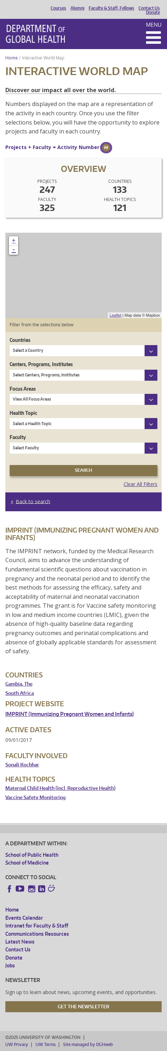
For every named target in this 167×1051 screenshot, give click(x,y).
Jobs (10, 965)
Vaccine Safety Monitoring (35, 797)
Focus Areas (23, 389)
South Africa (19, 693)
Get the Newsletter (83, 1006)
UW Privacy (16, 1044)
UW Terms (46, 1044)
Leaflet (115, 315)
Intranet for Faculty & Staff (36, 926)
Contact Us (149, 8)
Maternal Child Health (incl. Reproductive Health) (60, 788)
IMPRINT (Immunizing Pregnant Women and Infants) (69, 714)
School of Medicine (27, 863)
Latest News (20, 942)
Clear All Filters (140, 484)
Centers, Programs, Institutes (41, 364)
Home (11, 58)
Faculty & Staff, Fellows (111, 8)
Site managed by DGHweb (88, 1044)
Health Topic (23, 413)
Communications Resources (37, 934)
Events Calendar (24, 918)
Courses (58, 8)
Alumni (77, 8)
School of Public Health (31, 855)
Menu (154, 25)
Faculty (18, 437)
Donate (153, 12)
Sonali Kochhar (22, 764)
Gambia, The (18, 684)
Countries (20, 340)
